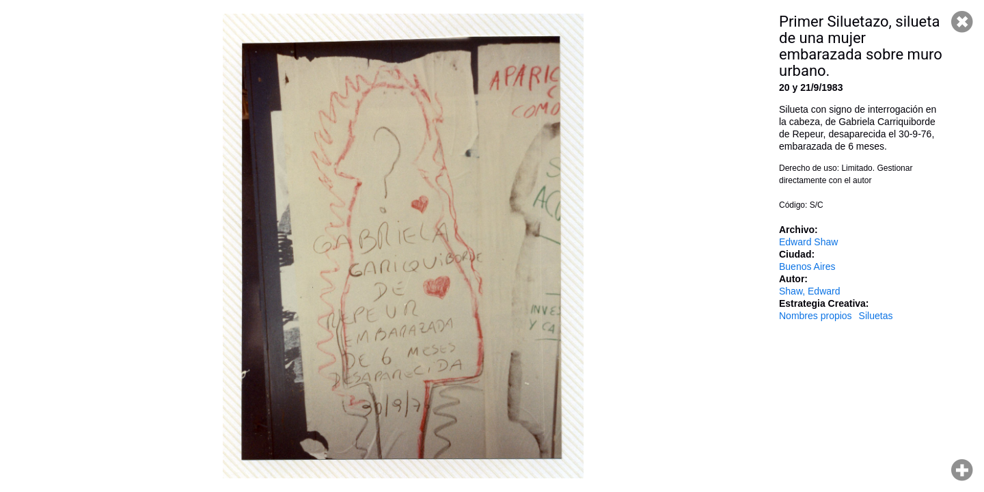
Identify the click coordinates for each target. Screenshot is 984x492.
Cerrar (962, 22)
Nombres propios (815, 315)
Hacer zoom (962, 470)
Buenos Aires (807, 266)
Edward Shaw (808, 241)
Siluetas (876, 315)
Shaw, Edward (809, 291)
